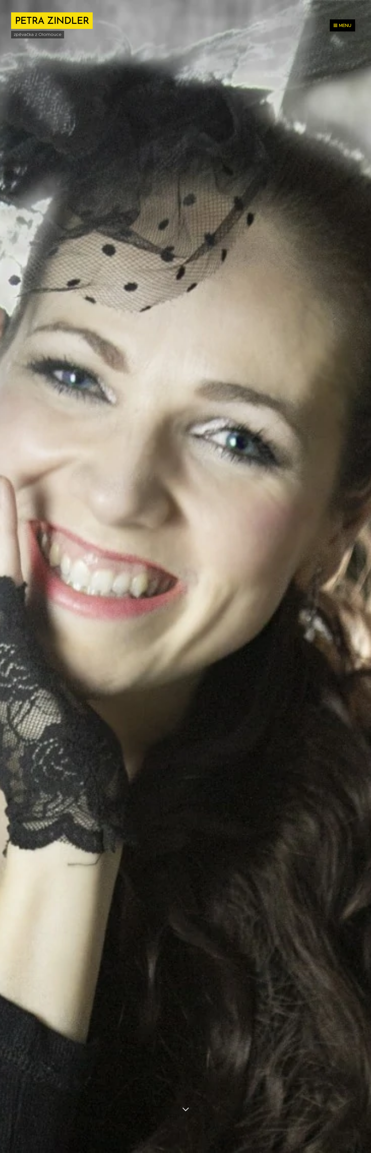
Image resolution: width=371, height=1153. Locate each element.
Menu (342, 25)
